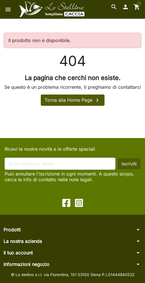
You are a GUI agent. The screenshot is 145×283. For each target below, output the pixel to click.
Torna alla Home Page (73, 100)
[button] (114, 7)
